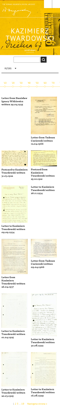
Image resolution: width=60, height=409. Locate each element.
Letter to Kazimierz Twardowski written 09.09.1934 (13, 229)
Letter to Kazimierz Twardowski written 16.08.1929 (43, 393)
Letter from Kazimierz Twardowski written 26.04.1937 (13, 282)
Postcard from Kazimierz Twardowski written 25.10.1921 (43, 174)
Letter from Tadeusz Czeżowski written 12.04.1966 (43, 141)
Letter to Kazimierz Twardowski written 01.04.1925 (13, 334)
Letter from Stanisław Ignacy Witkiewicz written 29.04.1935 (14, 101)
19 (22, 403)
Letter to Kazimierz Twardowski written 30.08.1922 (43, 342)
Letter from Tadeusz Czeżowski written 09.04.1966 (43, 264)
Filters (8, 68)
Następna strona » (37, 403)
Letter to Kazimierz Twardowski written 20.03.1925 (13, 393)
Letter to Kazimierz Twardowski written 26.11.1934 (43, 190)
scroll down (30, 50)
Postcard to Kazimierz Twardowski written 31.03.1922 (14, 173)
